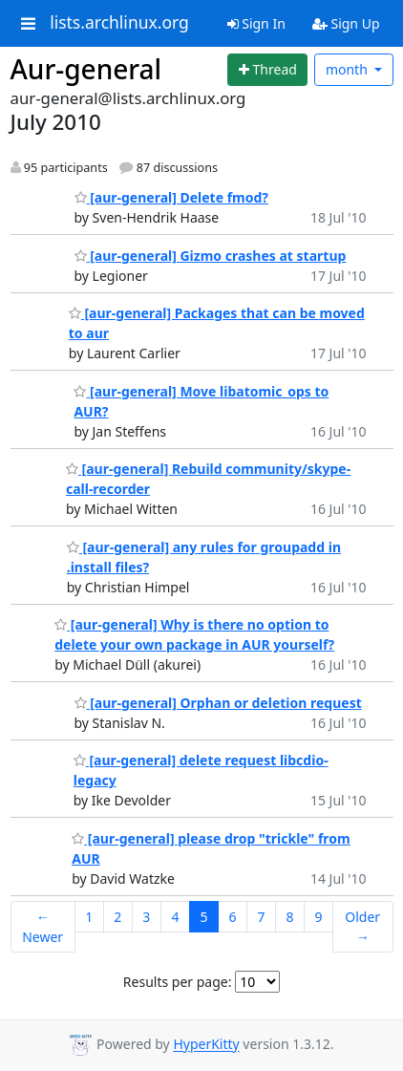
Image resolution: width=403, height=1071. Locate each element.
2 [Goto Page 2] (117, 917)
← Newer (42, 927)
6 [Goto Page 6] (232, 917)
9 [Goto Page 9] (318, 917)
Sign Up (346, 23)
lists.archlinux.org (119, 22)
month (348, 69)
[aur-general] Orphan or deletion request (218, 703)
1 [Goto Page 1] (89, 917)
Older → (362, 927)
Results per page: (177, 982)
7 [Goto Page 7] (261, 917)
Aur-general (86, 69)
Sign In (256, 23)
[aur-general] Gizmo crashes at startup (210, 255)
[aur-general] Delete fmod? (171, 197)
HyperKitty (206, 1045)
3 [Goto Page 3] (146, 917)
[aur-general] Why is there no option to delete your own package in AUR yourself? (194, 634)
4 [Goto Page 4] (175, 917)
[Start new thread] (267, 70)
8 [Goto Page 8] (289, 917)
